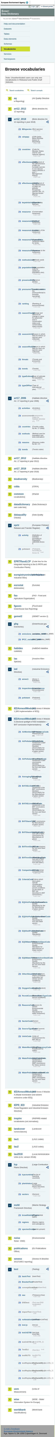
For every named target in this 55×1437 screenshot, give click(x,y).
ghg (16, 624)
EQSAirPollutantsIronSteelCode (27, 916)
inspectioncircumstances (27, 688)
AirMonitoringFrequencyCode (27, 732)
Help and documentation (14, 24)
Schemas (8, 44)
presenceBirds (27, 280)
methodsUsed (27, 260)
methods (26, 434)
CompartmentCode (27, 870)
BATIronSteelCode (27, 846)
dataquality (20, 514)
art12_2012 (20, 108)
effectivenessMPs (27, 162)
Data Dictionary (24, 18)
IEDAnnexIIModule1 (23, 708)
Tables (7, 34)
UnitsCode (26, 1036)
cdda (16, 486)
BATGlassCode (27, 821)
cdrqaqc (25, 137)
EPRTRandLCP (22, 561)
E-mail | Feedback (12, 1429)
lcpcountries (27, 1175)
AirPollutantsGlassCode (27, 741)
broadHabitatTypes (27, 1215)
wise (16, 1399)
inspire (18, 1118)
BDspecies (27, 129)
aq (15, 98)
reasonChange (27, 313)
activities (26, 408)
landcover (19, 1129)
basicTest (26, 1276)
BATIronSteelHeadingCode (27, 857)
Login (33, 6)
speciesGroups (27, 1229)
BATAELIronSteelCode (27, 803)
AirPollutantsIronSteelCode (27, 759)
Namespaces (9, 59)
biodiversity (20, 479)
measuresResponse (27, 250)
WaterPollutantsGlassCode (27, 1058)
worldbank (20, 1409)
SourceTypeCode (27, 1029)
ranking (25, 304)
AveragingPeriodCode (27, 777)
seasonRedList (27, 347)
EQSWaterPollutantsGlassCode (27, 942)
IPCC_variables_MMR (27, 639)
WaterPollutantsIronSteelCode (27, 1072)
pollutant (26, 698)
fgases (17, 606)
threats (25, 359)
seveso (18, 1259)
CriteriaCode (27, 879)
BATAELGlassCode (27, 786)
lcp (15, 1164)
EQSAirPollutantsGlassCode (27, 902)
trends (25, 369)
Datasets (8, 29)
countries (26, 149)
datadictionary (22, 504)
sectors (25, 1194)
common (19, 494)
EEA (15, 2)
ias (15, 658)
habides (18, 648)
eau (23, 1295)
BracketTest (27, 1282)
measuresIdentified (27, 221)
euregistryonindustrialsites (23, 575)
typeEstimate (27, 376)
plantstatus (27, 1183)
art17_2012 (20, 458)
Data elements (10, 39)
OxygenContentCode (27, 988)
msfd (17, 1205)
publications (21, 1248)
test (16, 1269)
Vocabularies (10, 49)
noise (17, 1238)
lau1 (16, 1139)
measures (26, 212)
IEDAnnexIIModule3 (23, 719)
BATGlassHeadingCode (27, 832)
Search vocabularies (17, 90)
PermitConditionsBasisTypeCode (27, 996)
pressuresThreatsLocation (27, 289)
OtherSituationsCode (27, 974)
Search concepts (36, 90)
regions (25, 1222)
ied (15, 669)
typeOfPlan (27, 385)
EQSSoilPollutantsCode (27, 931)
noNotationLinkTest (27, 1319)
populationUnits (27, 267)
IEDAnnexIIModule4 (23, 1092)
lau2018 (18, 1154)
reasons (25, 442)
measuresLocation (27, 230)
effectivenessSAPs (27, 183)
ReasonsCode (27, 1005)
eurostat (18, 585)
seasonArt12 (27, 334)
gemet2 (18, 616)
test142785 (27, 1332)
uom (16, 1389)
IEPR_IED (19, 1105)
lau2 (16, 1146)
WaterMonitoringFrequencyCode (27, 1047)
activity (25, 535)
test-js (25, 1325)
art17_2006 (20, 398)
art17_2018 (20, 468)
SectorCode (27, 1021)
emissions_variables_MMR (27, 634)
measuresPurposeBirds (27, 240)
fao (15, 595)
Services (7, 54)
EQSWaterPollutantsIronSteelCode (27, 958)
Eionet (14, 18)
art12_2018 (20, 119)
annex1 (25, 679)
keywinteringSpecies (27, 202)
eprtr (16, 525)
